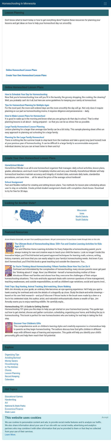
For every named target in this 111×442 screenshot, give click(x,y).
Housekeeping (11, 364)
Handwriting (10, 399)
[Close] (105, 417)
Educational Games (14, 396)
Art (6, 403)
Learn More (10, 434)
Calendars (9, 379)
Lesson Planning (12, 373)
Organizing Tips (12, 354)
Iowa (82, 213)
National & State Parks (15, 406)
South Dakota (82, 219)
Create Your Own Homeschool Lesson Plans (26, 75)
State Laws (10, 412)
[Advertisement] (55, 46)
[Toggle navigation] (105, 3)
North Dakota (82, 216)
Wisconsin (82, 210)
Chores (8, 370)
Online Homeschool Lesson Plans (21, 70)
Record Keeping (12, 376)
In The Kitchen (11, 367)
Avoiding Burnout (13, 358)
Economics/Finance (14, 409)
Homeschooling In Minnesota (19, 3)
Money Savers (11, 361)
